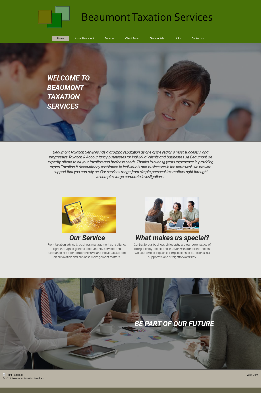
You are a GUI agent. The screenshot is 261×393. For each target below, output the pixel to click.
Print (8, 374)
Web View (252, 374)
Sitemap (18, 374)
